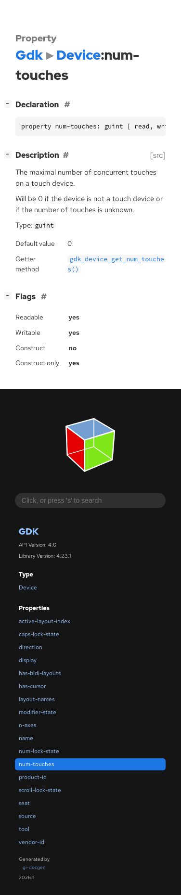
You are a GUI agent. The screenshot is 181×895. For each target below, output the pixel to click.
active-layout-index (44, 621)
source (27, 816)
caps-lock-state (39, 634)
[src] (158, 155)
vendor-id (31, 842)
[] (9, 104)
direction (30, 647)
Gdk (29, 531)
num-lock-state (39, 751)
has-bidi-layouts (40, 673)
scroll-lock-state (40, 790)
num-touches (36, 764)
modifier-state (37, 712)
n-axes (27, 725)
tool (24, 829)
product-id (33, 777)
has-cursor (32, 686)
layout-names (36, 699)
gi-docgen (34, 867)
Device (28, 587)
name (26, 738)
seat (24, 803)
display (28, 660)
